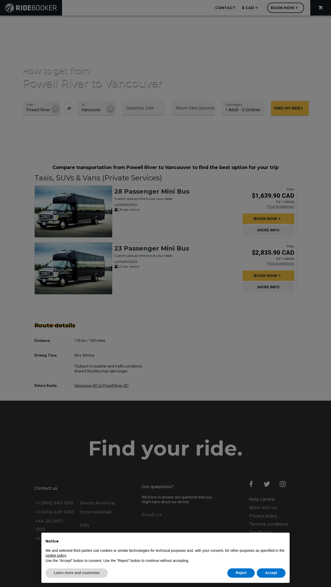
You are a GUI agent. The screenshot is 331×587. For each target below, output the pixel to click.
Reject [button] (241, 573)
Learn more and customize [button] (77, 573)
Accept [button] (271, 573)
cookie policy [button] (56, 555)
